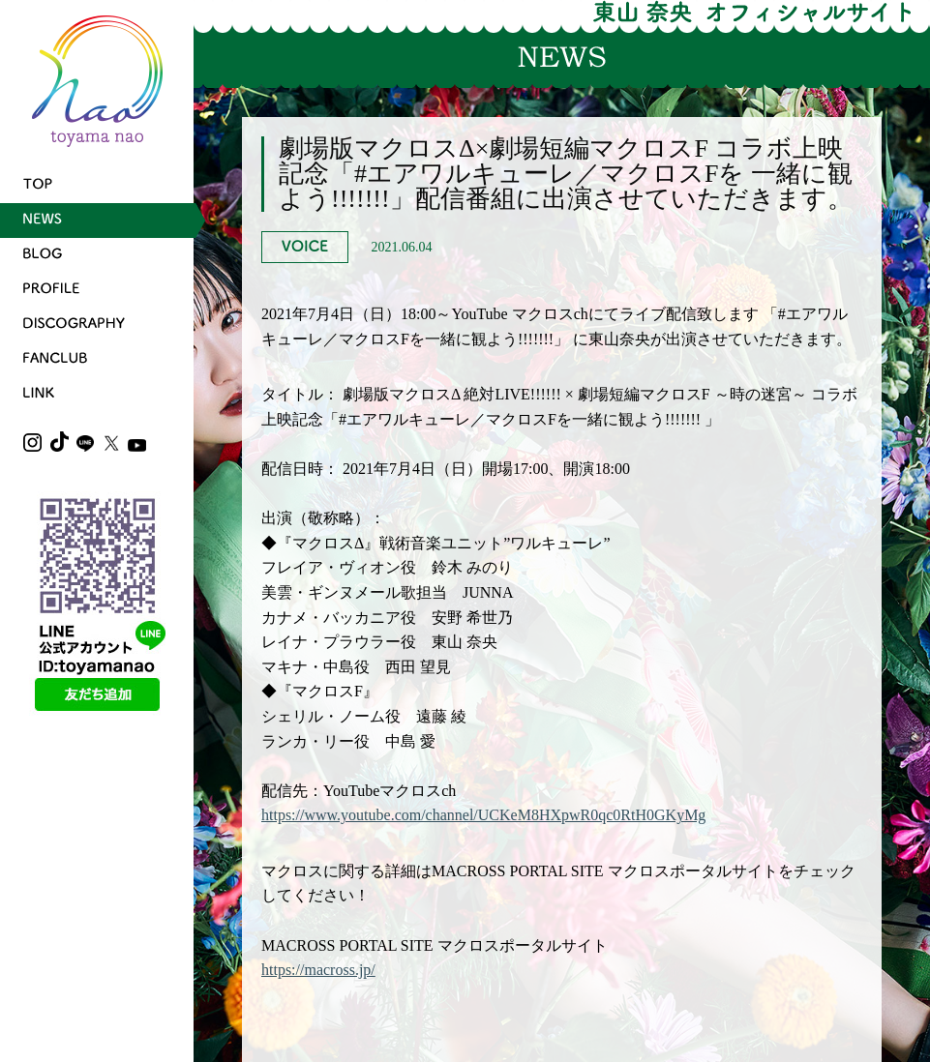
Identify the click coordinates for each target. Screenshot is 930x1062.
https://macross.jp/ (318, 969)
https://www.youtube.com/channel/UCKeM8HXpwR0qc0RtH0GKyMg (483, 815)
